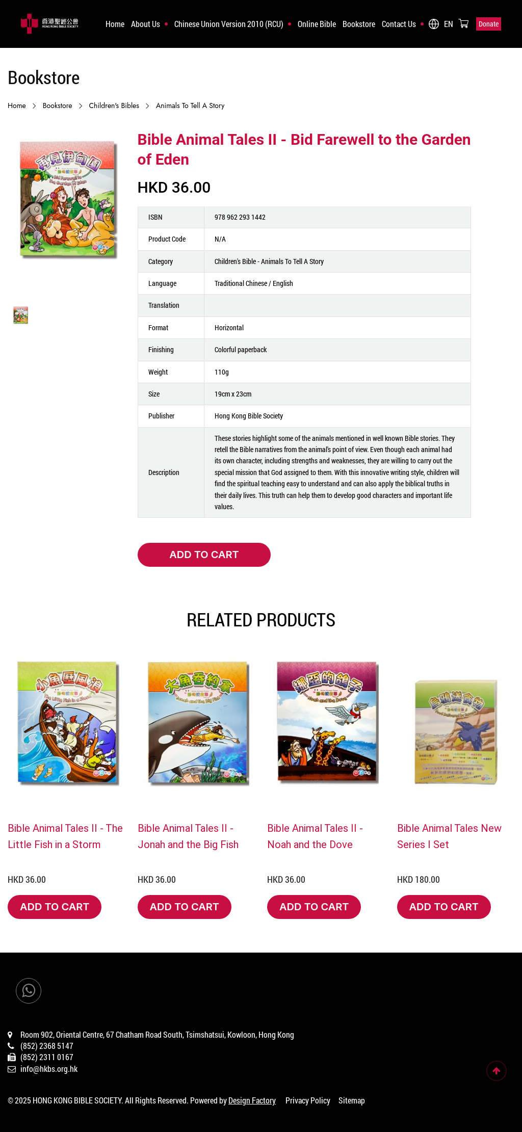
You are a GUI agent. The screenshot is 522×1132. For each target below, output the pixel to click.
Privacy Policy (307, 1100)
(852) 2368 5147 (46, 1045)
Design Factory (252, 1100)
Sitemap (351, 1100)
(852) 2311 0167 (46, 1056)
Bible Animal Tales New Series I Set (449, 836)
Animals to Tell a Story (190, 105)
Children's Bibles (114, 105)
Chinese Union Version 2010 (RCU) (228, 23)
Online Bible (317, 23)
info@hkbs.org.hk (48, 1068)
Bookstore (359, 23)
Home (115, 23)
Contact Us (399, 23)
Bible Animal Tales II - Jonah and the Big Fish (188, 836)
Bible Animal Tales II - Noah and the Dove (315, 836)
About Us (145, 23)
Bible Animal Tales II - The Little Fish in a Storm (65, 836)
